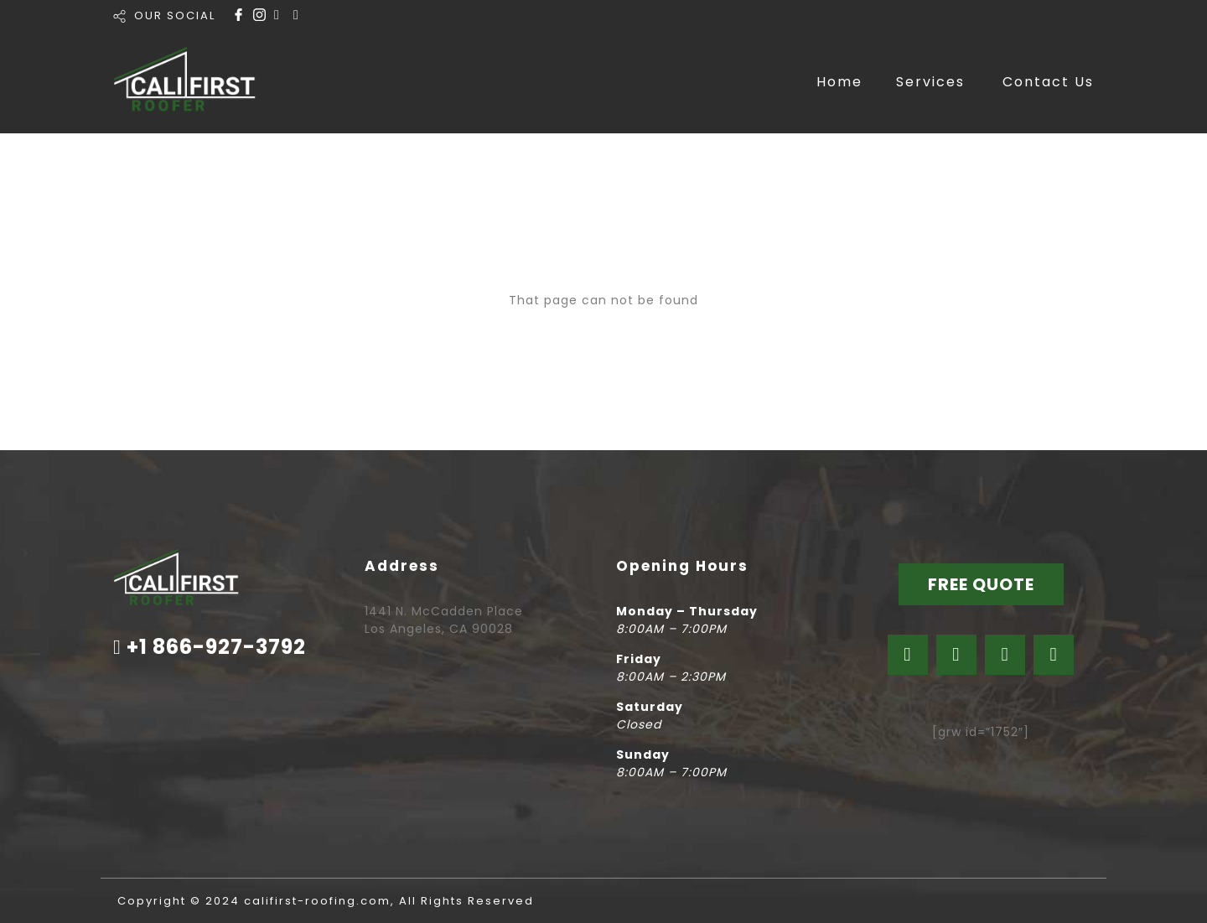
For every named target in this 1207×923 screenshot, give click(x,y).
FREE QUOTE (981, 584)
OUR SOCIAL (174, 15)
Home (839, 81)
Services (930, 81)
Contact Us (1048, 81)
